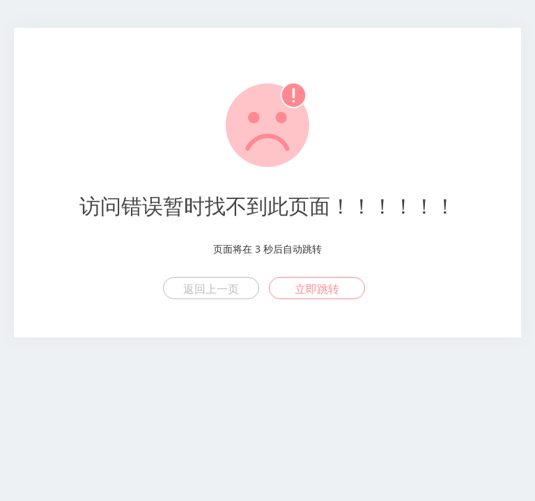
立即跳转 (317, 288)
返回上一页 (211, 288)
